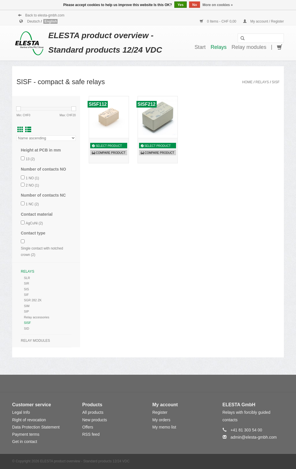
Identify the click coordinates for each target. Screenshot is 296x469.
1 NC (32, 204)
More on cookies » (218, 5)
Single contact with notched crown (42, 251)
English (51, 21)
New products (94, 420)
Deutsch (34, 21)
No (194, 5)
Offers (87, 427)
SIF (26, 294)
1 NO (32, 178)
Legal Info (21, 412)
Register (159, 412)
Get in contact (24, 441)
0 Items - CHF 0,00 (218, 21)
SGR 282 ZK (33, 300)
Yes (180, 5)
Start (200, 47)
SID (26, 328)
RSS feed (91, 434)
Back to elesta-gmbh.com (41, 15)
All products (92, 412)
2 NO (32, 185)
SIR (26, 283)
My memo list (164, 427)
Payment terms (25, 434)
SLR (27, 278)
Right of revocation (29, 420)
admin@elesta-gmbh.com (253, 437)
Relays (218, 47)
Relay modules (249, 47)
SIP (26, 311)
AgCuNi (34, 223)
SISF (276, 82)
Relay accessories (36, 317)
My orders (161, 420)
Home (247, 82)
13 (30, 159)
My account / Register (263, 21)
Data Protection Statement (36, 427)
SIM (26, 306)
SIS (26, 289)
